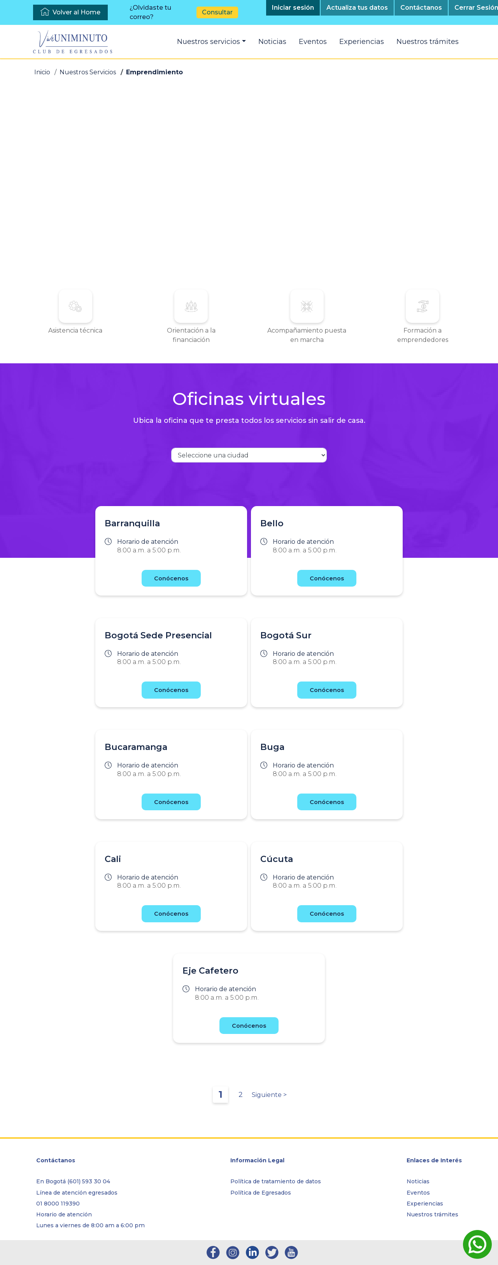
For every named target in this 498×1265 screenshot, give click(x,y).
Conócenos (171, 587)
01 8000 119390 (58, 1203)
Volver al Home (76, 12)
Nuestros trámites (427, 41)
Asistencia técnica (142, 335)
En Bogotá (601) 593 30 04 (73, 1181)
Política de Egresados (260, 1192)
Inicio (42, 72)
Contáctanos (421, 7)
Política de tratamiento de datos (275, 1181)
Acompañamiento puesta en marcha (284, 340)
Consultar (217, 12)
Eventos (313, 41)
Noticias (272, 41)
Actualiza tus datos (357, 7)
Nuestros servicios (208, 41)
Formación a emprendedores (355, 335)
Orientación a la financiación (213, 340)
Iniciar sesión (293, 7)
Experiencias (361, 41)
